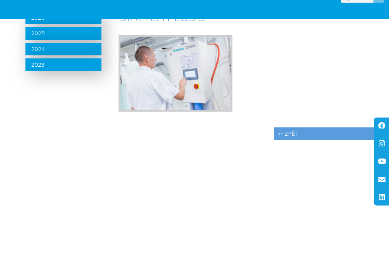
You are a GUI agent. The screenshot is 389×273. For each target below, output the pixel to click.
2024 (38, 64)
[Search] (378, 6)
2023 (38, 80)
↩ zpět (288, 148)
